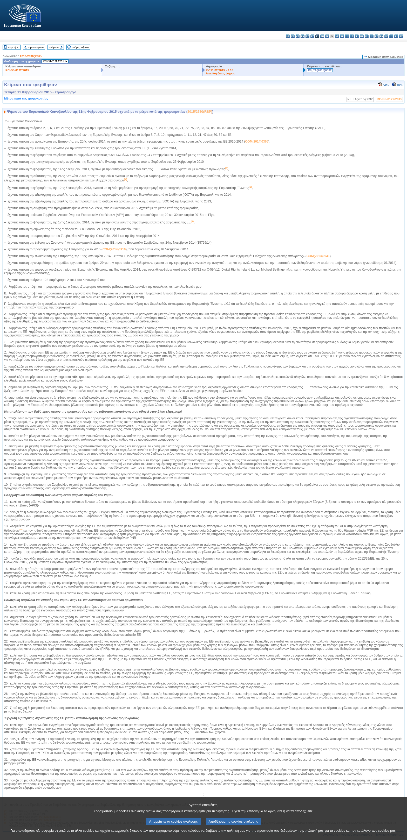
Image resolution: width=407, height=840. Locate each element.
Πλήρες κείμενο (80, 47)
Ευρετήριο (13, 47)
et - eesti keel (312, 36)
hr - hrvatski (337, 36)
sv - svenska (401, 36)
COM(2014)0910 (114, 249)
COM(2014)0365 (256, 141)
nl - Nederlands (367, 36)
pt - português (376, 36)
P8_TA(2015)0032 (319, 70)
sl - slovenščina (391, 36)
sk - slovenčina (386, 36)
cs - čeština (298, 36)
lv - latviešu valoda (347, 36)
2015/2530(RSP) (31, 56)
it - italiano (342, 36)
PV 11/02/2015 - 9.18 (219, 70)
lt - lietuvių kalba (352, 36)
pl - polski (372, 36)
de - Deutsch (307, 36)
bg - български (288, 36)
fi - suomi (396, 36)
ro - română (381, 36)
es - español (293, 36)
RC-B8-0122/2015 (17, 70)
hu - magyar (357, 36)
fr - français (327, 36)
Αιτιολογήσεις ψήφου (220, 73)
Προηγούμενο (35, 47)
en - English (322, 36)
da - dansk (302, 36)
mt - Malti (362, 36)
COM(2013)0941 (318, 256)
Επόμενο (53, 47)
